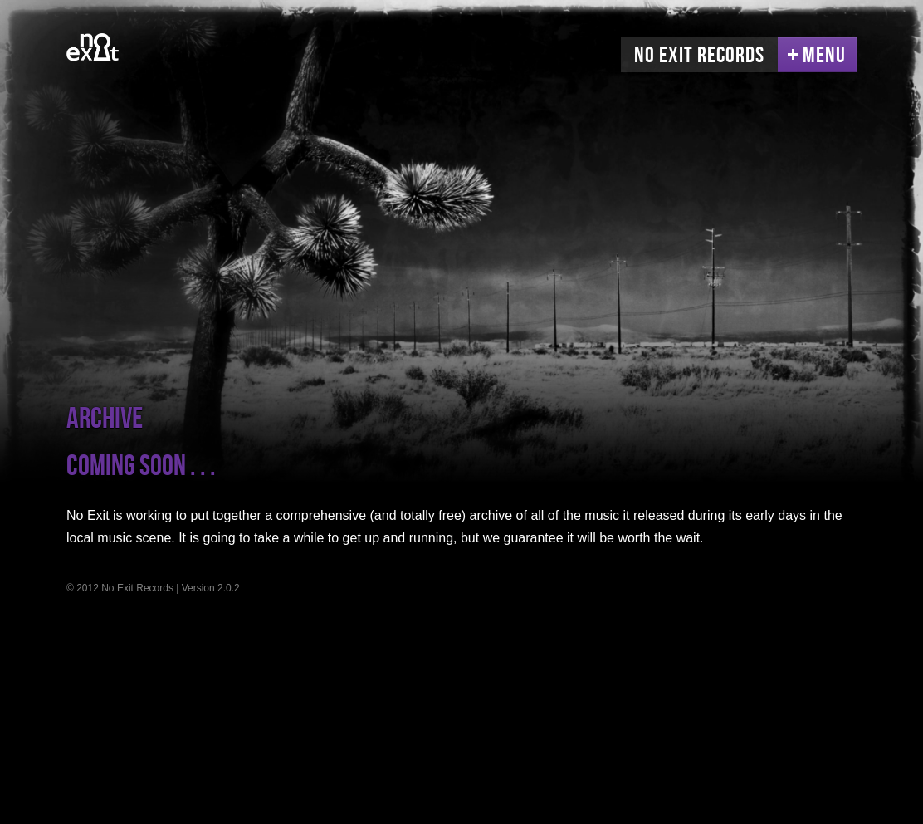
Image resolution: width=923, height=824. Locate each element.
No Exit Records (699, 55)
